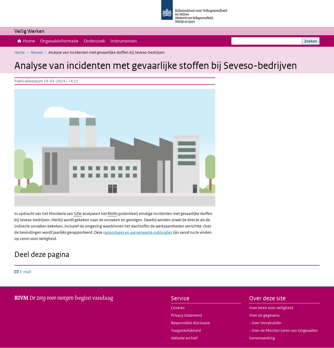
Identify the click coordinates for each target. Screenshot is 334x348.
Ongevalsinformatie (59, 41)
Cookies (177, 307)
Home (29, 41)
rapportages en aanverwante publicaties (137, 232)
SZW (78, 213)
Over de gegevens (264, 315)
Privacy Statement (186, 315)
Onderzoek (94, 41)
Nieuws (37, 52)
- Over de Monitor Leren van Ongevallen (283, 330)
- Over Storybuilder (265, 322)
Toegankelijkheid (186, 330)
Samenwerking (262, 337)
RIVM (112, 213)
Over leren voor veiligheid (271, 307)
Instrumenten (123, 41)
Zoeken (310, 41)
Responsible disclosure (190, 322)
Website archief (184, 337)
